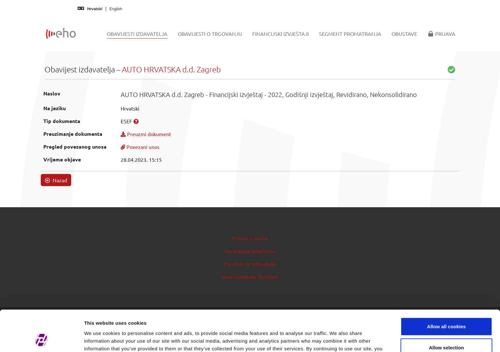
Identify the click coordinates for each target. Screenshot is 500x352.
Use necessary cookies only (446, 331)
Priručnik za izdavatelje (250, 263)
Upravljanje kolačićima (250, 251)
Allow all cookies (446, 289)
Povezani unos (140, 146)
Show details (337, 339)
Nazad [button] (56, 180)
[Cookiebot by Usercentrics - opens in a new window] (41, 339)
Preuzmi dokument (146, 134)
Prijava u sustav (250, 238)
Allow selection (446, 310)
